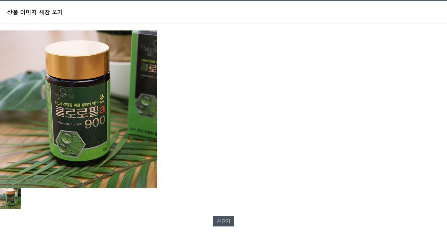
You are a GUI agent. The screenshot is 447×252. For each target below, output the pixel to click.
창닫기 (223, 221)
